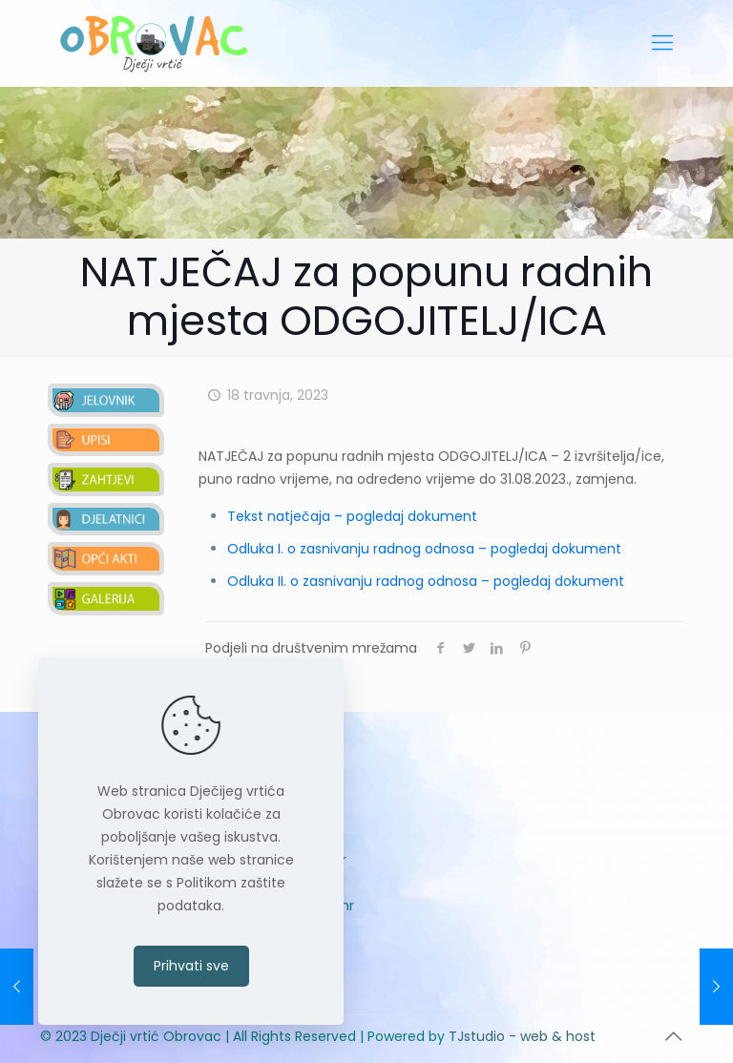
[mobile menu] (662, 43)
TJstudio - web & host (522, 1036)
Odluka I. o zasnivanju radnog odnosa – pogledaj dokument (424, 548)
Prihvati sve (191, 965)
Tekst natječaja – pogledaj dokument (352, 516)
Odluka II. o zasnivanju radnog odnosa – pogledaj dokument (425, 581)
